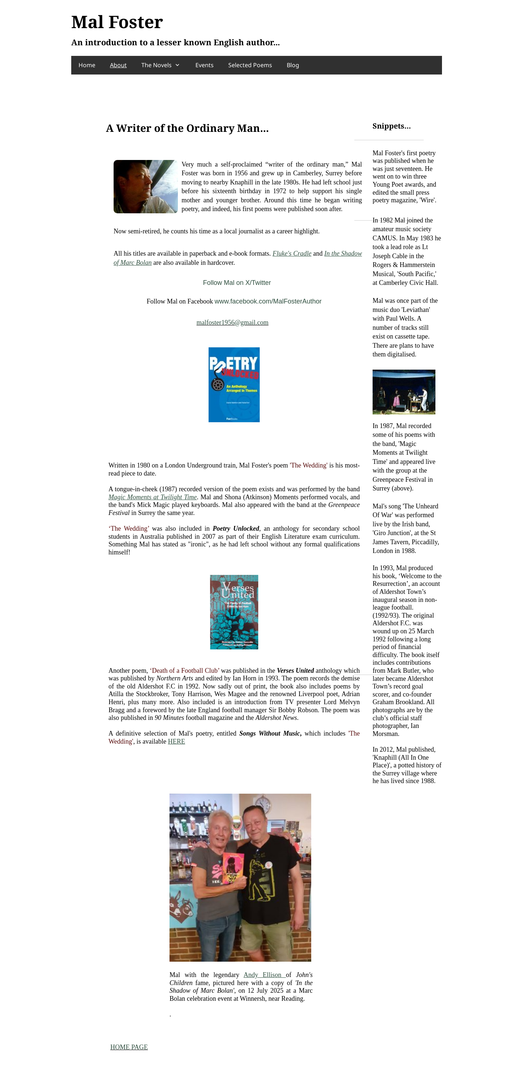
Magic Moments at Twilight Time (152, 497)
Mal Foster (117, 21)
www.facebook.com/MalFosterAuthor (267, 301)
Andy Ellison (265, 974)
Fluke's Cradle (291, 253)
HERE (176, 741)
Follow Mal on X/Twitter (237, 282)
